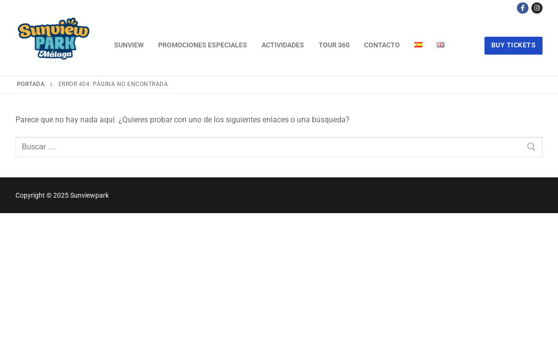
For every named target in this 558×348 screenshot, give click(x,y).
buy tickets (513, 45)
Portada (31, 84)
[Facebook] (522, 8)
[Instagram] (537, 8)
